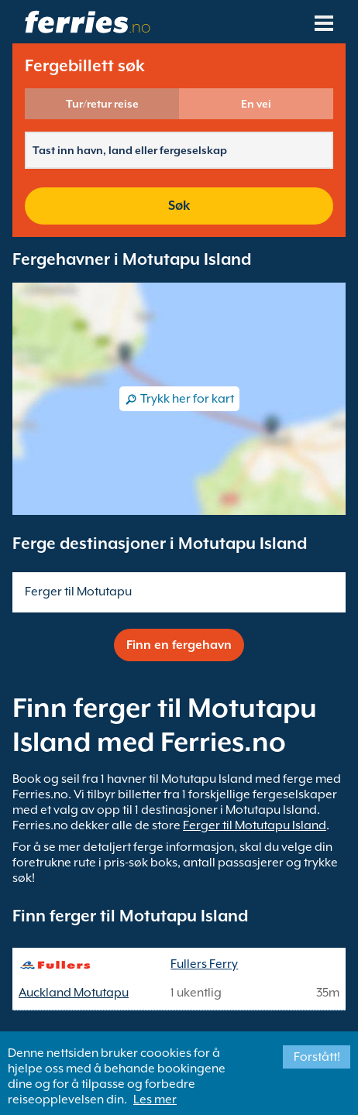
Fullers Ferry (204, 964)
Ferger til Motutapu (78, 592)
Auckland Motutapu (74, 993)
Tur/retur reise (102, 104)
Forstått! (317, 1057)
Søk (179, 205)
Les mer (155, 1099)
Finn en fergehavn (179, 645)
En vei (256, 104)
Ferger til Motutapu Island (254, 825)
